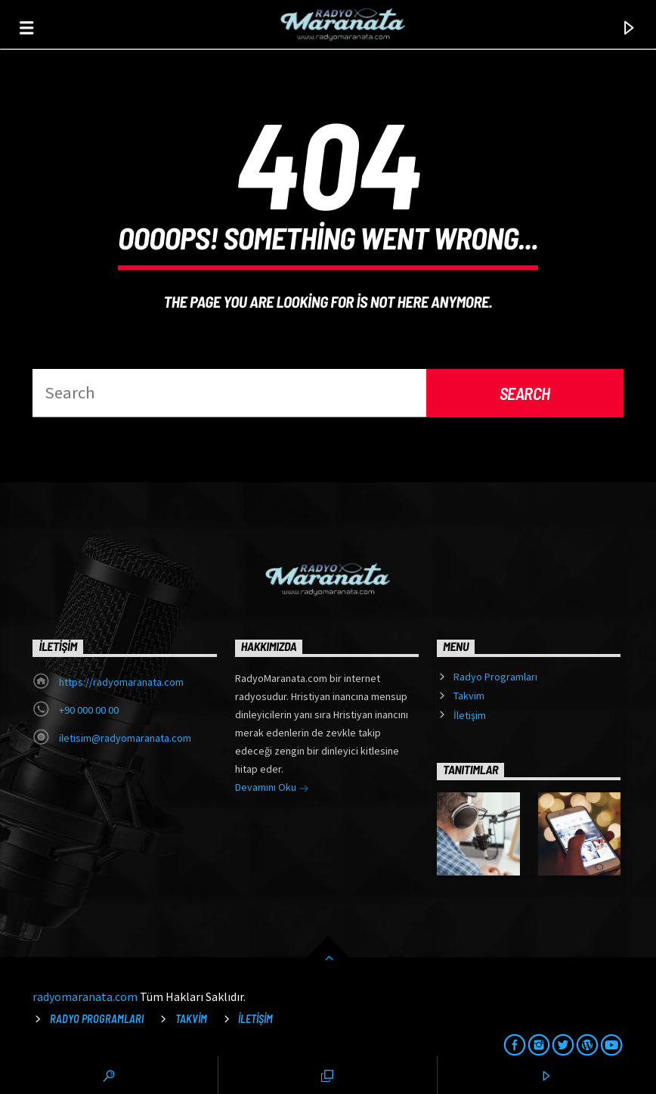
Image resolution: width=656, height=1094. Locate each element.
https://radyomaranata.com (121, 682)
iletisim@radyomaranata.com (125, 738)
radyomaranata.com (85, 996)
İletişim (469, 715)
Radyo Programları (495, 676)
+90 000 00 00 (89, 710)
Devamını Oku (272, 788)
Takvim (468, 695)
